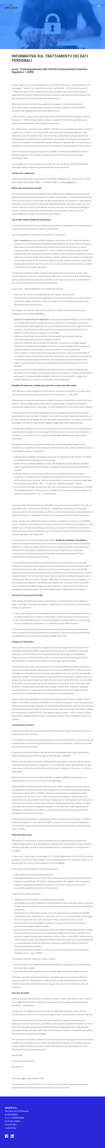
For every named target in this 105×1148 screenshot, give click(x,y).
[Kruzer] (11, 5)
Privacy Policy (11, 1124)
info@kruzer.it (71, 182)
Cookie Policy (10, 1128)
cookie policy (38, 314)
